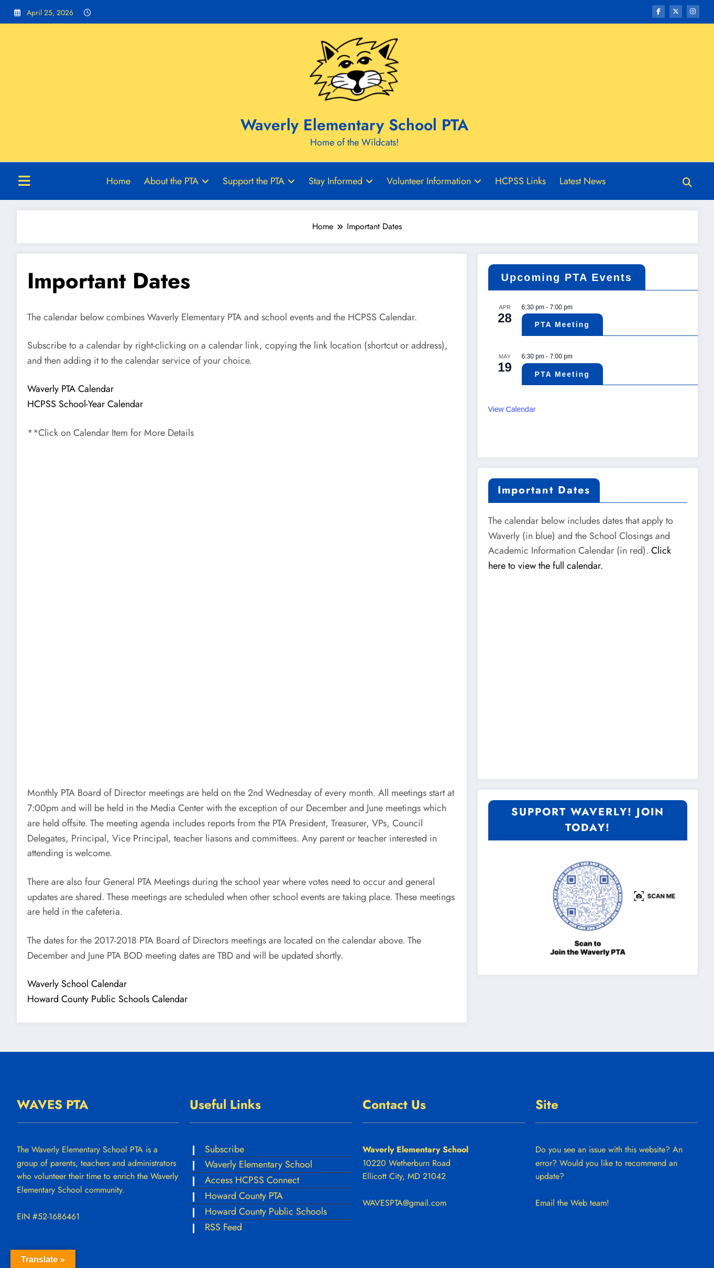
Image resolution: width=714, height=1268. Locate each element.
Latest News (582, 181)
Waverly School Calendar (77, 984)
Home (118, 181)
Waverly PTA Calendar (70, 389)
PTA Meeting (562, 324)
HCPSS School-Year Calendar (85, 404)
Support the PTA (259, 181)
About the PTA (176, 181)
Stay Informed (341, 181)
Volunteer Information (434, 181)
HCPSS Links (520, 181)
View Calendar (512, 409)
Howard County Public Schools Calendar (107, 999)
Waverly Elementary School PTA (354, 125)
